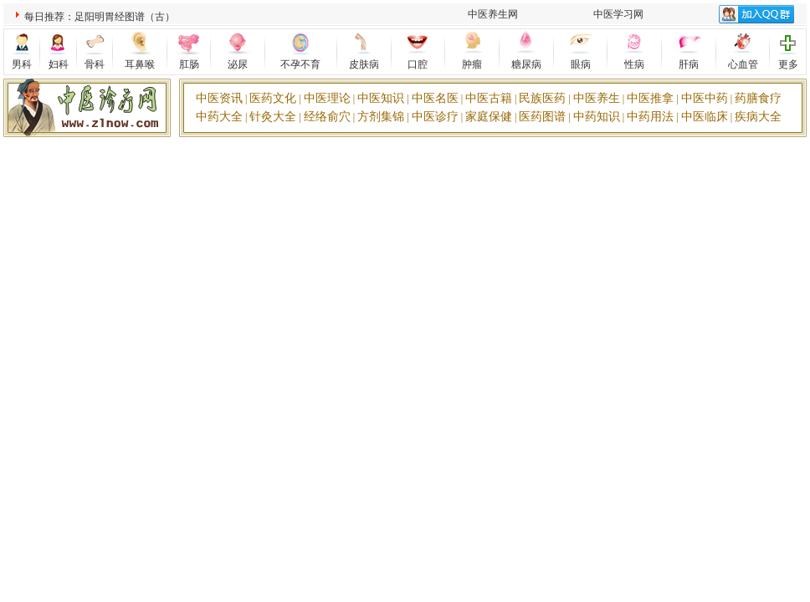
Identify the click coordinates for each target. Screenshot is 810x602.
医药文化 (272, 98)
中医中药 (704, 98)
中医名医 (435, 98)
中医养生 (596, 98)
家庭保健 (488, 116)
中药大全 (219, 116)
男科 (22, 64)
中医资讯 (219, 98)
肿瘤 (472, 64)
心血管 (743, 64)
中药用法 (650, 116)
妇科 (59, 64)
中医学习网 (618, 14)
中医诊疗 (435, 116)
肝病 (689, 64)
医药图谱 (542, 116)
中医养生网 (493, 14)
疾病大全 (758, 116)
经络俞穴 (327, 116)
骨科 (95, 64)
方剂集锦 (380, 116)
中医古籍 (488, 98)
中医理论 (327, 98)
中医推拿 (650, 98)
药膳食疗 (758, 98)
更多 (788, 64)
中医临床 (704, 116)
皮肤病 (364, 64)
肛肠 (189, 64)
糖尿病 (526, 64)
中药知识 (596, 116)
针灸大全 (272, 116)
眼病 (581, 64)
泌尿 (238, 64)
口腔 (418, 64)
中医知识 (380, 98)
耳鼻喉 (140, 64)
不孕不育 (300, 64)
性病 (634, 64)
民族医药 (542, 98)
